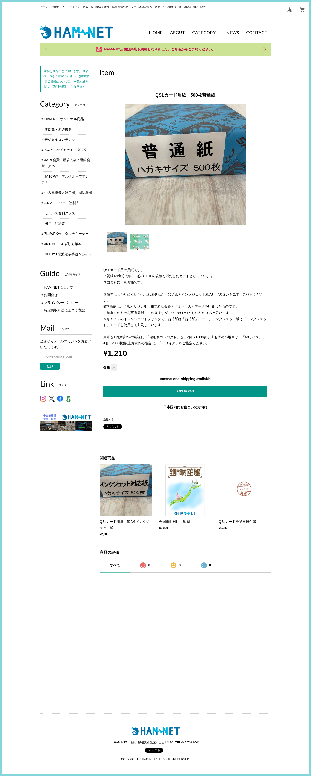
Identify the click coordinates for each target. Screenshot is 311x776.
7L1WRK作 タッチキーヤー (66, 234)
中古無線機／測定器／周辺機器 (68, 193)
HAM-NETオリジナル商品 (64, 119)
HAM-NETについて (58, 287)
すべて (115, 565)
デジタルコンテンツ (59, 139)
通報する (108, 419)
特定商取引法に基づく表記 (64, 310)
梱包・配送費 (54, 223)
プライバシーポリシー (61, 303)
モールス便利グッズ (59, 213)
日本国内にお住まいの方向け (185, 407)
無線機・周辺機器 (58, 129)
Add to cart (185, 391)
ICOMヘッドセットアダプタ (65, 150)
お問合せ (51, 295)
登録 (49, 366)
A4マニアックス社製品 (61, 203)
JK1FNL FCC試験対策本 (63, 244)
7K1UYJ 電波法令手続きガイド (68, 254)
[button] (206, 32)
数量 (106, 368)
